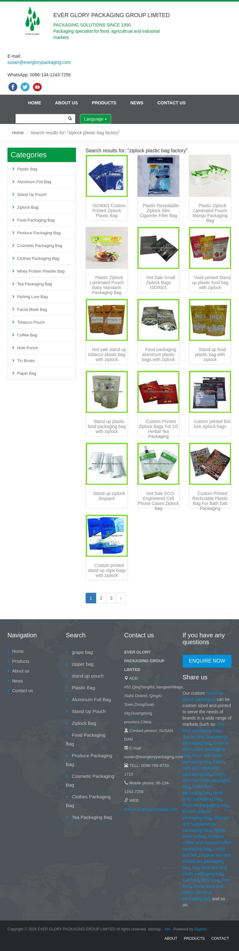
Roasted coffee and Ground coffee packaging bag (207, 842)
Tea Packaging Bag (34, 284)
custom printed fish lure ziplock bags (212, 424)
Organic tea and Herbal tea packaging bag (206, 861)
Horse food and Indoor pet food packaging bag (203, 892)
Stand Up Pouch (32, 194)
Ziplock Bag (27, 207)
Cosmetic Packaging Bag (39, 245)
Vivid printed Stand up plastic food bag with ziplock (211, 282)
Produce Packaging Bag (38, 233)
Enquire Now (207, 660)
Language (95, 118)
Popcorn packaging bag (205, 805)
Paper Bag (26, 373)
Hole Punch (27, 347)
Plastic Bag (27, 169)
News (136, 102)
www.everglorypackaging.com (151, 809)
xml (167, 929)
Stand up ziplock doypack (109, 496)
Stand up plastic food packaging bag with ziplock (107, 426)
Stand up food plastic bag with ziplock (210, 354)
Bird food (210, 879)
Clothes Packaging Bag (38, 258)
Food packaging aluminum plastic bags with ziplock (159, 354)
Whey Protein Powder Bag (40, 271)
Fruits (218, 761)
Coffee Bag (27, 335)
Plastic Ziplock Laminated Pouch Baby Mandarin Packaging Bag (107, 285)
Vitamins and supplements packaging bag (206, 824)
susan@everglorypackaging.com (39, 62)
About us (66, 102)
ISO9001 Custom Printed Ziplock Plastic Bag (109, 210)
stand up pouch (87, 675)
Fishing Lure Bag (32, 296)
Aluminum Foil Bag (34, 181)
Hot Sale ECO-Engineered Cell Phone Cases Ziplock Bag (158, 501)
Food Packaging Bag (36, 220)
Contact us (171, 102)
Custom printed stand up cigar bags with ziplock (107, 570)
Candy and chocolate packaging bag (207, 780)
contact (220, 938)
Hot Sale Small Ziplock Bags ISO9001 (160, 282)
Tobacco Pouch (31, 322)
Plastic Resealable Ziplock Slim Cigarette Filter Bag (159, 210)
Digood (200, 929)
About (170, 938)
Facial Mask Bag (32, 309)
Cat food (191, 879)
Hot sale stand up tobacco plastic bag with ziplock (107, 354)
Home (34, 102)
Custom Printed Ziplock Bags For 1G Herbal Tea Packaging (158, 429)
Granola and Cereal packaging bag (206, 749)
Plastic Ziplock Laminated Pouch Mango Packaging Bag (210, 213)
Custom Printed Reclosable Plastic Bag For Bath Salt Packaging (210, 501)
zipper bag (82, 664)
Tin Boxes (26, 360)
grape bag (82, 652)
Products (104, 102)
